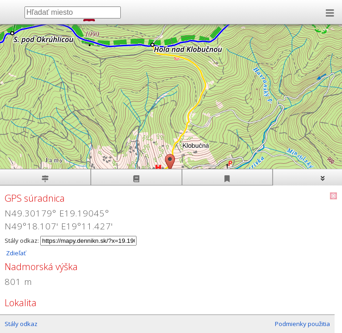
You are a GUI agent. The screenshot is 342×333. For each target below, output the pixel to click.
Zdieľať (15, 253)
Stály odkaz (21, 324)
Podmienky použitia (302, 324)
